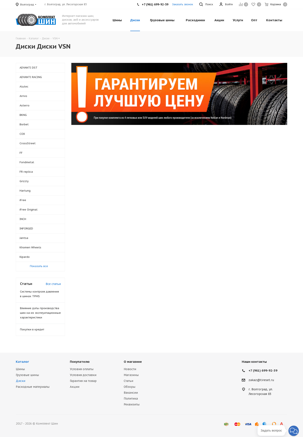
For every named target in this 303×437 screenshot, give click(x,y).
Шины (20, 369)
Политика (131, 398)
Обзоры (129, 387)
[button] (293, 431)
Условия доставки (83, 375)
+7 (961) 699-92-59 (263, 370)
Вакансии (131, 393)
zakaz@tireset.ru (261, 380)
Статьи (128, 381)
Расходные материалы (32, 387)
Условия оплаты (81, 369)
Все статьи (53, 284)
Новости (130, 369)
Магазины (131, 375)
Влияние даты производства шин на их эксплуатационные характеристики (40, 312)
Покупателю (80, 362)
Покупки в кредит (32, 329)
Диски (20, 381)
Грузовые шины (27, 375)
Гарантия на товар (83, 381)
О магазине (133, 362)
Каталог (22, 362)
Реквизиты (132, 404)
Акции (74, 387)
